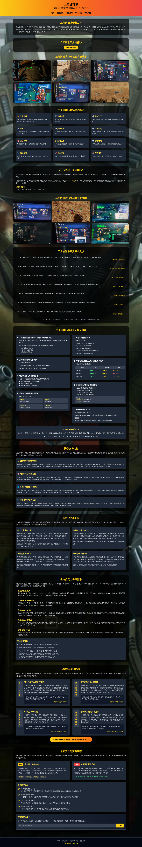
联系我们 (87, 13)
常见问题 (78, 13)
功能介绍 (69, 13)
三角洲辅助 (67, 844)
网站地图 (75, 844)
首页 (52, 13)
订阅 (120, 825)
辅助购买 (60, 13)
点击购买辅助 (71, 47)
